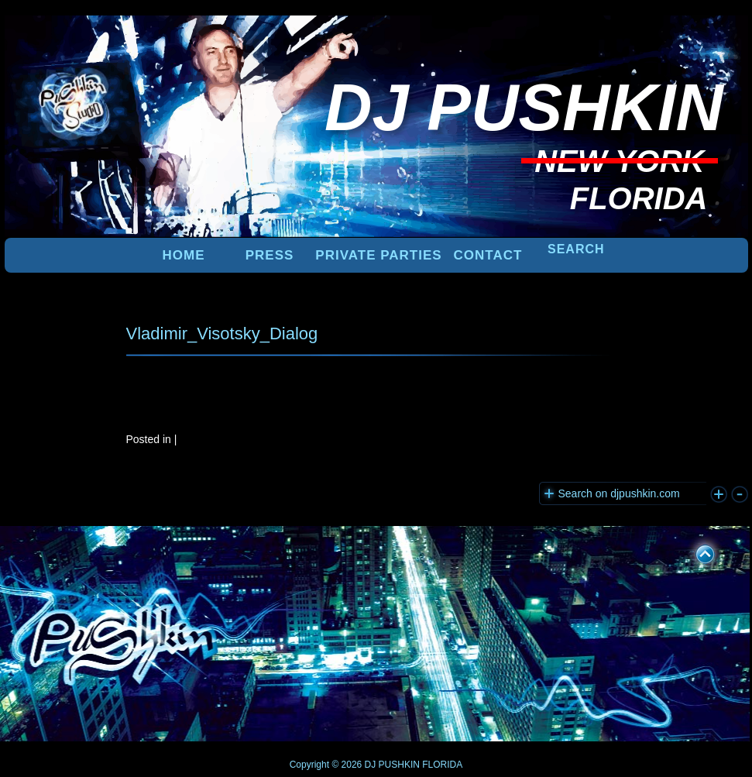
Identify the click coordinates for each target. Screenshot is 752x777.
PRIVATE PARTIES (378, 255)
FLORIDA (442, 764)
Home (184, 255)
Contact (488, 255)
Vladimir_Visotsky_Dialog (222, 333)
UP (695, 551)
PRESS (270, 255)
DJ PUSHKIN (391, 764)
